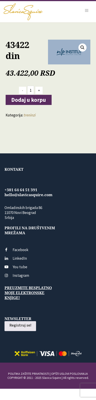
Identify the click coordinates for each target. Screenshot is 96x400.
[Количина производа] (30, 90)
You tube (16, 266)
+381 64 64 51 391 (21, 190)
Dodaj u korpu (28, 99)
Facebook (16, 249)
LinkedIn (16, 258)
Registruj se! (20, 325)
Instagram (17, 275)
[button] (82, 47)
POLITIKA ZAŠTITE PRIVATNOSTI (28, 374)
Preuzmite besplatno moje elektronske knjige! (28, 293)
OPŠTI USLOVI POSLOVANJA (69, 374)
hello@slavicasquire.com (29, 195)
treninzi (30, 115)
